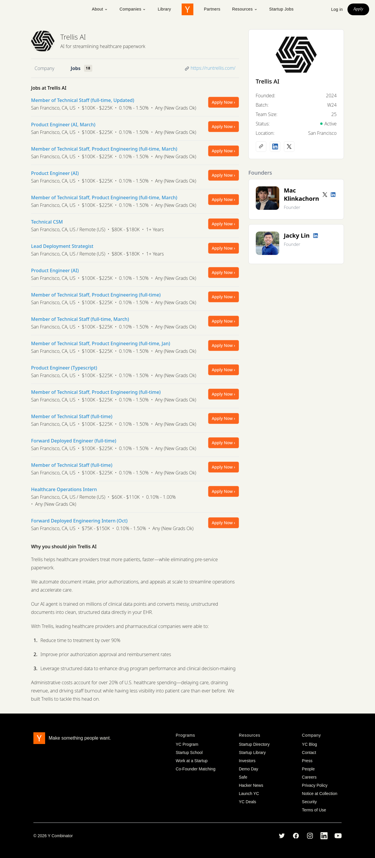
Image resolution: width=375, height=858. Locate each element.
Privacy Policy (315, 785)
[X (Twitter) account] (289, 146)
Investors (247, 760)
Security (309, 801)
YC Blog (309, 744)
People (308, 769)
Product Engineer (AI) (55, 173)
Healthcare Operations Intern (64, 489)
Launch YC (249, 793)
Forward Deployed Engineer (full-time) (73, 440)
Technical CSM (47, 222)
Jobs (75, 68)
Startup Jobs (281, 9)
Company (44, 68)
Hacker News (251, 785)
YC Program (187, 744)
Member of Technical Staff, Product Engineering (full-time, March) (104, 149)
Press (307, 760)
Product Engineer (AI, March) (63, 124)
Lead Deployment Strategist (62, 246)
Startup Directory (254, 744)
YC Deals (247, 801)
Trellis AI (73, 37)
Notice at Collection (320, 793)
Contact (309, 752)
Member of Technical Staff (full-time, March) (80, 319)
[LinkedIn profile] (275, 146)
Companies (133, 9)
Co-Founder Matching (195, 769)
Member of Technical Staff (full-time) (71, 416)
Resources (245, 9)
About (100, 9)
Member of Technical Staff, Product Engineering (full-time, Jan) (100, 343)
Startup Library (252, 752)
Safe (243, 777)
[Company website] (261, 146)
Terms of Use (314, 810)
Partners (212, 9)
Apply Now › (223, 102)
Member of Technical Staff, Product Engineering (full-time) (96, 295)
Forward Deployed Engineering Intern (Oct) (79, 520)
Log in (337, 9)
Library (164, 9)
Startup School (189, 752)
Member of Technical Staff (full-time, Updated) (82, 100)
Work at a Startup (192, 760)
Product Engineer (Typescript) (64, 368)
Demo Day (248, 769)
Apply (358, 9)
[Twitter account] (324, 194)
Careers (309, 777)
